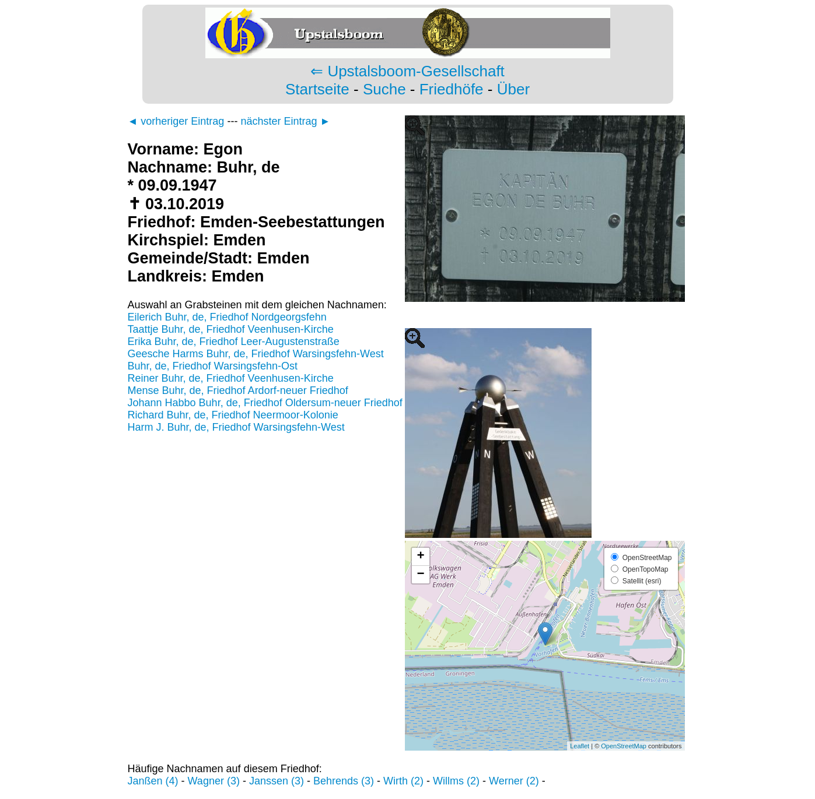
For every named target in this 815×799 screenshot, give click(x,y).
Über (513, 89)
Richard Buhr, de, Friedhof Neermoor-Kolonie (233, 415)
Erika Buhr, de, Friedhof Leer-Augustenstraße (234, 341)
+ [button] (420, 556)
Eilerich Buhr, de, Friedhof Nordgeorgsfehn (227, 317)
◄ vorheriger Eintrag (176, 121)
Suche (384, 89)
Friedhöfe (451, 89)
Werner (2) (514, 781)
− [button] (420, 574)
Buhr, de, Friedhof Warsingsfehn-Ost (213, 366)
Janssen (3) (276, 781)
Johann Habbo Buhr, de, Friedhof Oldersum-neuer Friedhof (265, 403)
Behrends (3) (343, 781)
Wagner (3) (214, 781)
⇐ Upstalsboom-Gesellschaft (407, 71)
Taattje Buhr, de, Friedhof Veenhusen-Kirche (231, 329)
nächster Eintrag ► (285, 121)
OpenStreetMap (623, 745)
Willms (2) (456, 781)
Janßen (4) (153, 781)
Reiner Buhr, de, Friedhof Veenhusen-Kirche (231, 378)
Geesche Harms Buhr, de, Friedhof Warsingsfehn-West (256, 354)
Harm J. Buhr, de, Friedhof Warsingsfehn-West (236, 427)
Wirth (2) (403, 781)
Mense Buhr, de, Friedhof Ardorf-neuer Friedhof (238, 390)
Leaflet (579, 745)
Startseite (317, 89)
